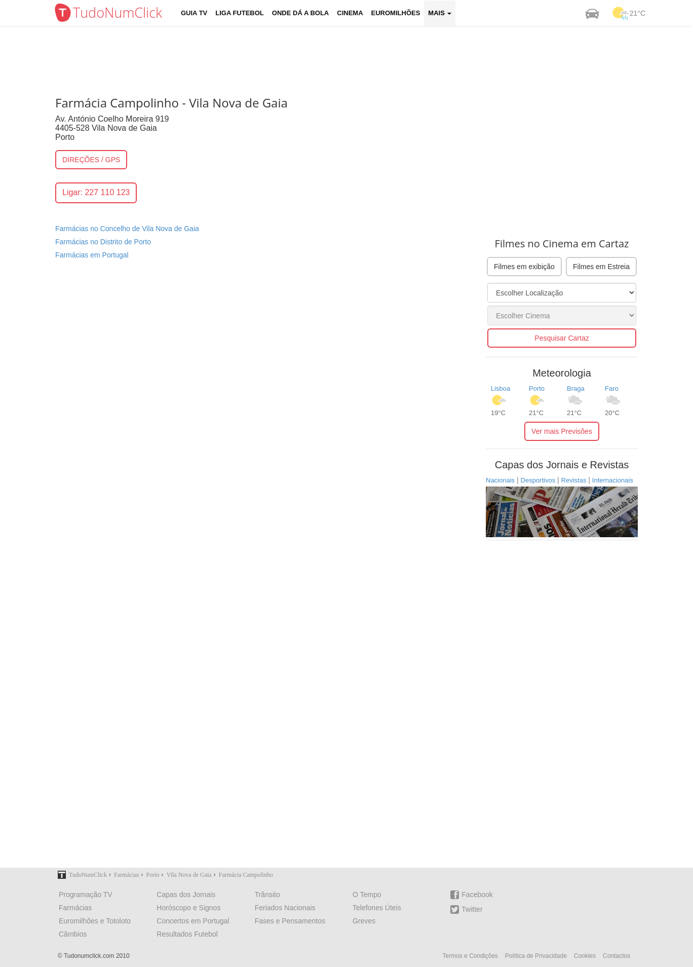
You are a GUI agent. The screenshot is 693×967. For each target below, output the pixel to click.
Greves (364, 921)
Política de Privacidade (536, 955)
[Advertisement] (354, 58)
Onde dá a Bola (300, 13)
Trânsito (267, 894)
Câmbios (73, 934)
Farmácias (75, 908)
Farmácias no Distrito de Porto (103, 242)
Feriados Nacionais (285, 908)
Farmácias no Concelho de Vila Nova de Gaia (127, 229)
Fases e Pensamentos (290, 921)
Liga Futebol (239, 13)
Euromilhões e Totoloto (95, 921)
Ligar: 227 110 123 (96, 192)
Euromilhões (395, 13)
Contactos (616, 955)
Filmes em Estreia (601, 267)
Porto (537, 388)
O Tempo (367, 894)
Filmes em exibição (524, 267)
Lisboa (500, 388)
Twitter (466, 909)
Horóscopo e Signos (188, 908)
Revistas (574, 480)
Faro (612, 388)
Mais (439, 13)
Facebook (471, 894)
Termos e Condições (469, 955)
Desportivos (538, 480)
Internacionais (612, 480)
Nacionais (500, 480)
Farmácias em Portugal (92, 255)
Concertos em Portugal (193, 921)
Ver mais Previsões (561, 431)
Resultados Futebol (187, 934)
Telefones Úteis (377, 908)
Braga (576, 388)
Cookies (585, 955)
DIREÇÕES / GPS (91, 160)
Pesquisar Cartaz (561, 338)
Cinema (350, 13)
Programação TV (85, 894)
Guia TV (194, 13)
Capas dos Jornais (186, 894)
